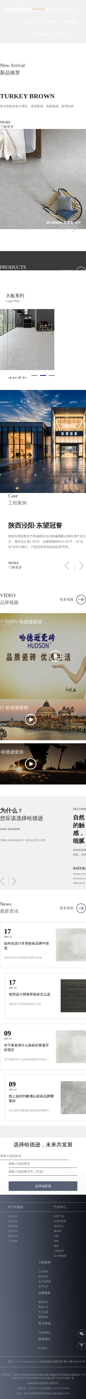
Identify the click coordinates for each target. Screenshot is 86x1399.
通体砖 (57, 1231)
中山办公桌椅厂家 (64, 1378)
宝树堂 (16, 1374)
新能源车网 (55, 1374)
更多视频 (67, 599)
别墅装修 (65, 1374)
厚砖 (56, 1245)
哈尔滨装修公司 (47, 1378)
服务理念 (43, 1302)
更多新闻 (67, 908)
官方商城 (40, 34)
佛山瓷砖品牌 (42, 1374)
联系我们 (60, 34)
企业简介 (13, 1216)
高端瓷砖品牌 (27, 1374)
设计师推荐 (60, 1255)
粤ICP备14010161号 (74, 1361)
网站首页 (38, 9)
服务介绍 (43, 1307)
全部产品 (59, 1216)
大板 (56, 1236)
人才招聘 (13, 1241)
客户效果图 (44, 1281)
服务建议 (43, 1316)
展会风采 (43, 1276)
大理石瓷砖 (60, 1221)
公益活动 (13, 1231)
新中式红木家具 (30, 1378)
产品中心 (30, 21)
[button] (73, 228)
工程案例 (50, 21)
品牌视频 (13, 1226)
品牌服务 (70, 21)
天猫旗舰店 (44, 1332)
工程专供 (59, 1250)
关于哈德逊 (61, 9)
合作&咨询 (43, 1186)
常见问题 (43, 1311)
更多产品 (67, 271)
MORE (39, 124)
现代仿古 (59, 1226)
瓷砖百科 (13, 1236)
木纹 (56, 1241)
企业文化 (13, 1221)
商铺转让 (75, 1374)
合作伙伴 (43, 1286)
